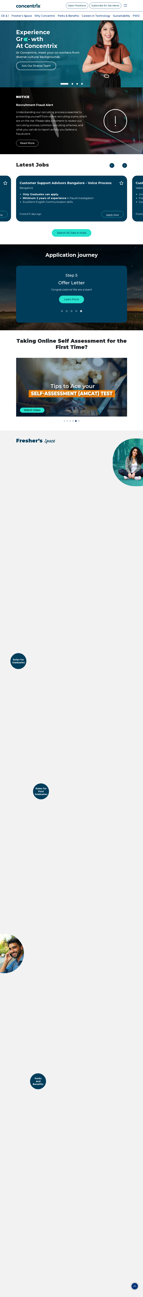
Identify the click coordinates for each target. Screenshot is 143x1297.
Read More (27, 143)
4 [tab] (76, 311)
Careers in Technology (96, 15)
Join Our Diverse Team (36, 65)
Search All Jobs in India (71, 232)
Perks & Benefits (68, 15)
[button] (64, 421)
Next (124, 165)
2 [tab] (66, 311)
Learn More (71, 299)
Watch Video (32, 410)
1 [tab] (62, 311)
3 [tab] (71, 311)
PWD (136, 15)
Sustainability (121, 15)
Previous (112, 165)
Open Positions (77, 5)
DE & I (5, 15)
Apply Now (112, 215)
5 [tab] (81, 311)
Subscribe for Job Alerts (105, 5)
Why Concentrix (44, 15)
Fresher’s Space (21, 15)
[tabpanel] (71, 49)
